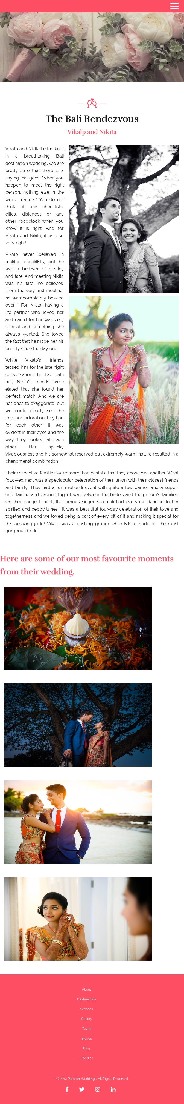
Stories (86, 1038)
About (86, 989)
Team (86, 1029)
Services (86, 1009)
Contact (87, 1058)
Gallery (86, 1019)
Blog (86, 1048)
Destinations (86, 999)
